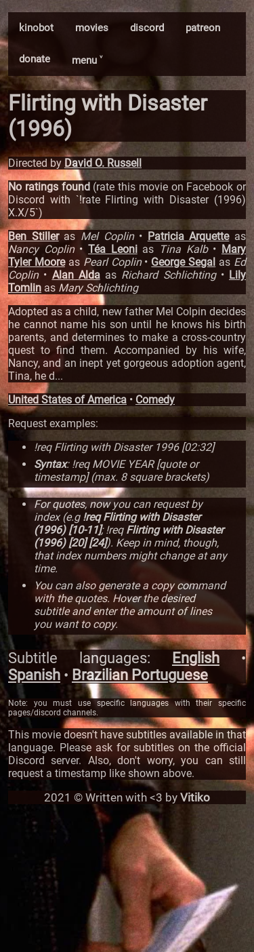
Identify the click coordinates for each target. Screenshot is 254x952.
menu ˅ (87, 60)
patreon (203, 28)
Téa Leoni (112, 249)
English (195, 658)
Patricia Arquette (189, 236)
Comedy (155, 399)
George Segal (183, 262)
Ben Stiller (33, 236)
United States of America (67, 399)
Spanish (34, 675)
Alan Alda (76, 275)
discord (147, 28)
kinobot (36, 28)
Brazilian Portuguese (140, 675)
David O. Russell (103, 163)
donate (34, 59)
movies (91, 28)
